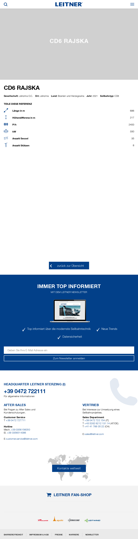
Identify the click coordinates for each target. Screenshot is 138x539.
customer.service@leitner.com (21, 438)
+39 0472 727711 (16, 420)
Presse (59, 535)
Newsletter (92, 535)
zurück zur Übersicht (70, 266)
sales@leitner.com (94, 434)
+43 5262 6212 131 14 (97, 423)
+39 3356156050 (20, 429)
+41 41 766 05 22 (94, 426)
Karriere (74, 535)
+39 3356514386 (16, 432)
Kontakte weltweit (69, 468)
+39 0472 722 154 (95, 420)
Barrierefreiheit (13, 535)
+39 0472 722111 (25, 391)
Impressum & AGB (39, 535)
